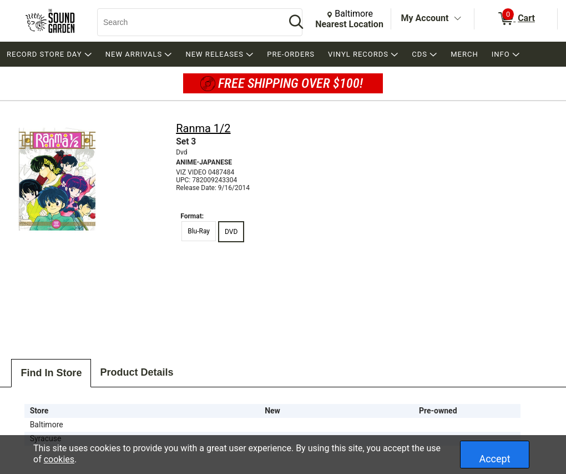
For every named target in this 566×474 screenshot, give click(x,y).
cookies (59, 459)
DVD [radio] (231, 232)
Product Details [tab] (136, 372)
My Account (425, 18)
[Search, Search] (186, 22)
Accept (494, 459)
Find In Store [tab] (51, 372)
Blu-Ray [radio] (199, 231)
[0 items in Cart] (516, 19)
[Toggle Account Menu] (457, 19)
